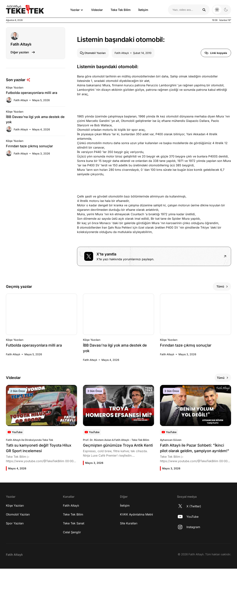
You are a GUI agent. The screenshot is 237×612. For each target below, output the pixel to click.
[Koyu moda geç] (221, 10)
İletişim (143, 10)
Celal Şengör (72, 575)
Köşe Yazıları (15, 549)
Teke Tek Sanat (73, 566)
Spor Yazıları (15, 566)
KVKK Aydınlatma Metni (136, 558)
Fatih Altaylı (71, 549)
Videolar (97, 10)
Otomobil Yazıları (18, 558)
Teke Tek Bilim (121, 10)
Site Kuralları (128, 566)
